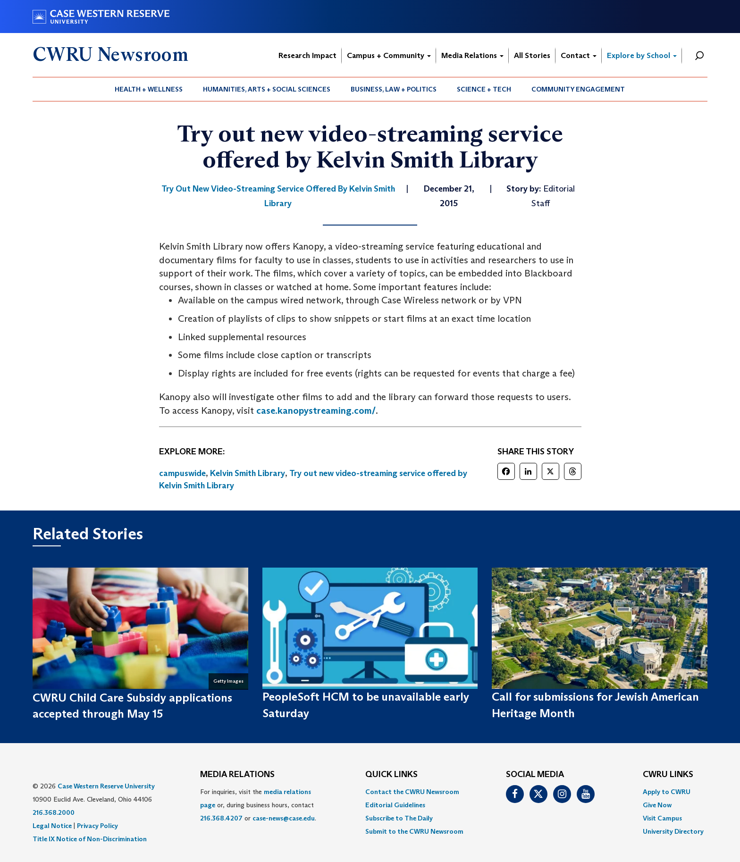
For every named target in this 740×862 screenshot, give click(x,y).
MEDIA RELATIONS (237, 774)
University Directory (673, 831)
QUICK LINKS (391, 774)
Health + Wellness (149, 89)
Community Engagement (578, 89)
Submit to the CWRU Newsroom (414, 831)
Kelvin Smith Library (247, 473)
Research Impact (307, 55)
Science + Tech (484, 89)
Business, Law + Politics (394, 89)
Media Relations (472, 55)
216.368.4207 (221, 818)
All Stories (532, 55)
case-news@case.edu (283, 818)
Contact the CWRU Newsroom (412, 791)
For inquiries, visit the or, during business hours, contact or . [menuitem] (258, 804)
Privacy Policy (97, 825)
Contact (579, 55)
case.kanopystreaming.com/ (316, 410)
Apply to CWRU (666, 791)
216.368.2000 (54, 812)
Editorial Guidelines (395, 805)
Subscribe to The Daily (399, 818)
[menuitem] (149, 89)
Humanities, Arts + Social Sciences (266, 89)
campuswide (182, 473)
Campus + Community (389, 55)
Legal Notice (52, 825)
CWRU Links (668, 774)
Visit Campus (662, 818)
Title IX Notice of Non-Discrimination (90, 839)
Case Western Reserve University (106, 786)
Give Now (657, 805)
